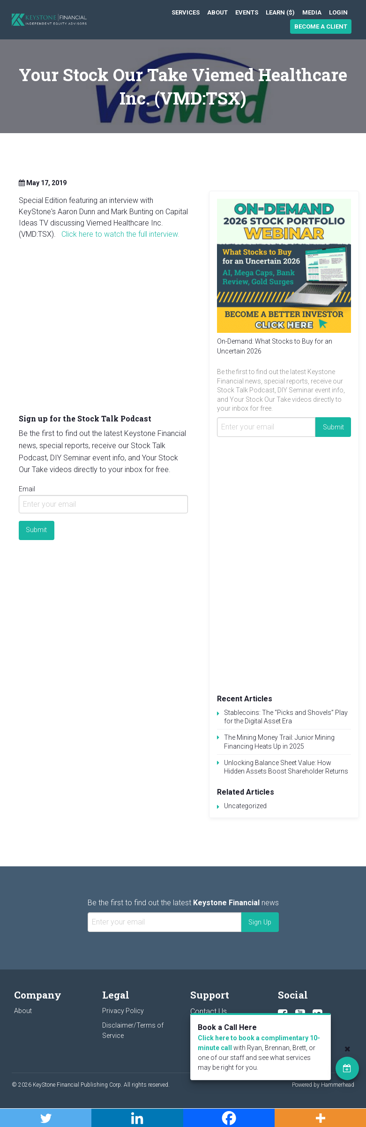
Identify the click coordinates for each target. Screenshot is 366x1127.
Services (186, 12)
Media (311, 12)
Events (246, 12)
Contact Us (208, 1011)
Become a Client (320, 26)
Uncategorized (245, 806)
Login (338, 12)
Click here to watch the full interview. (121, 234)
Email (27, 489)
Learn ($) (280, 12)
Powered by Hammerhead (323, 1085)
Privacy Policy (123, 1010)
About (217, 12)
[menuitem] (185, 12)
